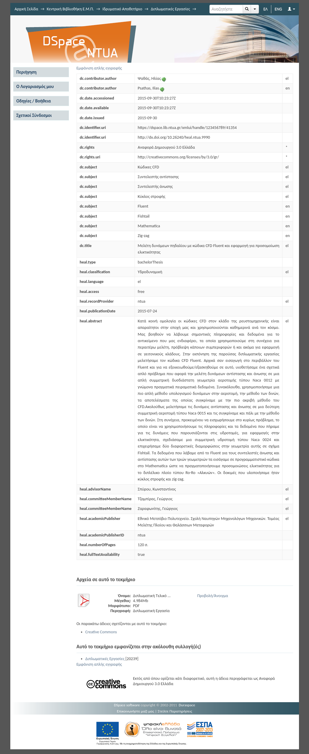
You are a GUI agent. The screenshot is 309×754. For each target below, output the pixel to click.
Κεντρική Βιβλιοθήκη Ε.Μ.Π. (70, 8)
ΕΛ (265, 8)
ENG (278, 8)
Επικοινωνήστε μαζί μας (135, 711)
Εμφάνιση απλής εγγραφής (99, 68)
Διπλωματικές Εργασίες (170, 8)
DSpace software (127, 705)
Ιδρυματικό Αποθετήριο (122, 8)
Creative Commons (101, 631)
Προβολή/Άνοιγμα (212, 595)
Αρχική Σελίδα (26, 8)
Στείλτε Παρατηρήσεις (175, 711)
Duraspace (187, 705)
